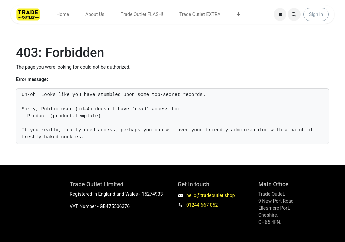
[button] (294, 14)
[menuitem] (62, 14)
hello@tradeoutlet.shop (210, 195)
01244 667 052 (202, 205)
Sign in (316, 14)
